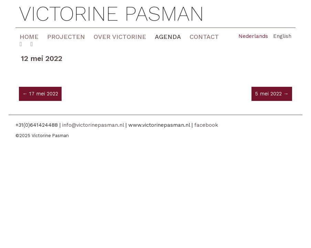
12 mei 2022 (41, 58)
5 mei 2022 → (272, 94)
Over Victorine (120, 36)
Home (29, 36)
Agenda (168, 36)
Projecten (66, 36)
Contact (204, 36)
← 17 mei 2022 (40, 94)
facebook (206, 125)
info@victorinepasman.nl (93, 125)
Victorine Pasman (111, 13)
